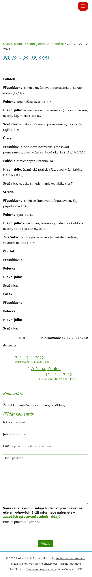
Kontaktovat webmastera (70, 558)
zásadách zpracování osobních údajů (31, 516)
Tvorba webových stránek (41, 569)
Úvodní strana (13, 44)
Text (13, 458)
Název (14, 422)
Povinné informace (70, 563)
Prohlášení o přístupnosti (43, 563)
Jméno (14, 434)
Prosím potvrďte (21, 522)
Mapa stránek (19, 563)
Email (27, 446)
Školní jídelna (36, 44)
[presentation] (30, 532)
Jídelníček (57, 44)
